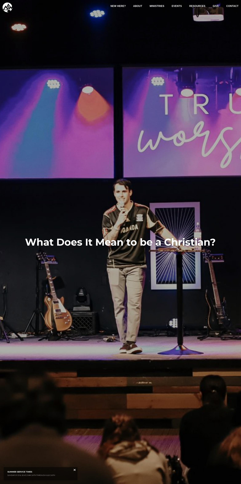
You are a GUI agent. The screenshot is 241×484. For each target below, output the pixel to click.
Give (216, 6)
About (137, 6)
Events (177, 6)
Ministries (157, 6)
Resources (197, 6)
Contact (232, 6)
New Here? (118, 6)
